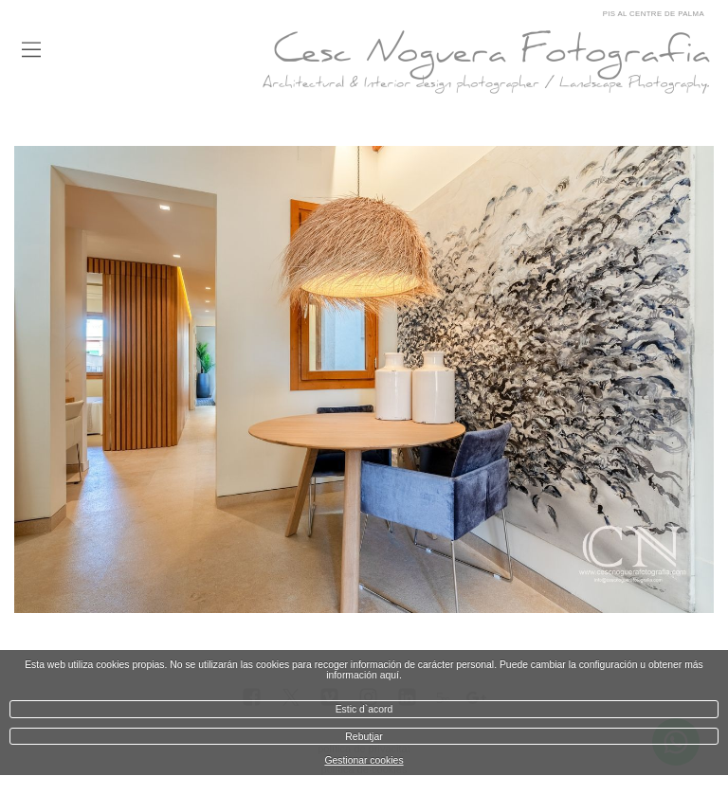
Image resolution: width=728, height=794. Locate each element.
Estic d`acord (364, 709)
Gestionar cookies (363, 760)
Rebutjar (363, 736)
